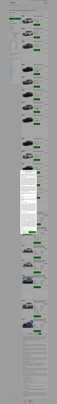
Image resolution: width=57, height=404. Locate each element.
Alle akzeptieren (32, 232)
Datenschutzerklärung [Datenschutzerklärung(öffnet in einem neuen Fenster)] (23, 230)
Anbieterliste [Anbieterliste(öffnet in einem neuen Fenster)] (31, 230)
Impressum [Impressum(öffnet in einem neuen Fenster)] (28, 230)
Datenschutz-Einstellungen (25, 232)
